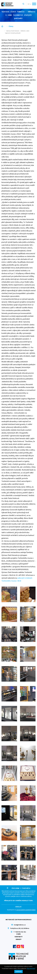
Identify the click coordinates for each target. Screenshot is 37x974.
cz (29, 4)
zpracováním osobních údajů (26, 910)
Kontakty (18, 937)
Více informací (31, 968)
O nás (18, 934)
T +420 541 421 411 (20, 932)
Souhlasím (18, 971)
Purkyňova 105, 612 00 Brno (19, 928)
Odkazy (18, 939)
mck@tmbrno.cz (20, 925)
